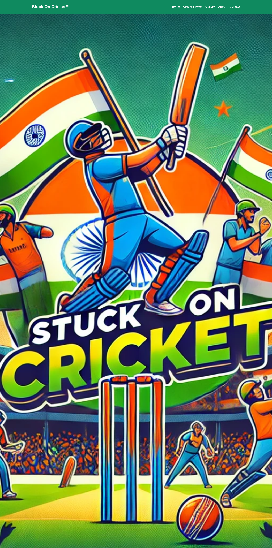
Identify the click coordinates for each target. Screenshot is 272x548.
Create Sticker (192, 6)
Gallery (210, 6)
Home (176, 6)
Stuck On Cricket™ (51, 6)
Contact (235, 6)
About (222, 6)
